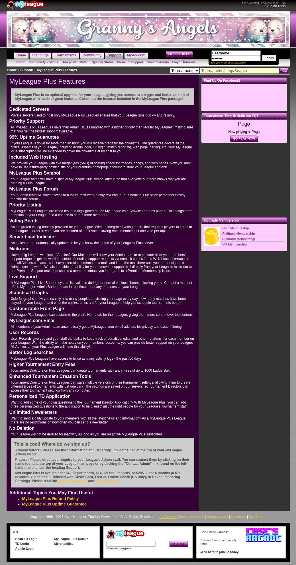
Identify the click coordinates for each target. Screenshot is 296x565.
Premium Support (130, 62)
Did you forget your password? (228, 62)
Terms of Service (191, 517)
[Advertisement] (244, 180)
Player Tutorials (184, 62)
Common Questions (43, 62)
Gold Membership (235, 228)
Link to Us (238, 517)
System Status (103, 62)
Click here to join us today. (219, 552)
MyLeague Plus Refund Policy (50, 498)
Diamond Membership (238, 239)
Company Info (217, 517)
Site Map (255, 517)
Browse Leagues (119, 548)
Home (21, 62)
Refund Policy (106, 481)
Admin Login (24, 548)
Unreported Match (75, 62)
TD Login (22, 543)
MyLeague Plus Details (71, 539)
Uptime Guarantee (72, 481)
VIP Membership (234, 244)
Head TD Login (26, 539)
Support (26, 70)
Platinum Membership (238, 233)
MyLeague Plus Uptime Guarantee (54, 504)
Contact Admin (158, 62)
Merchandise (64, 543)
